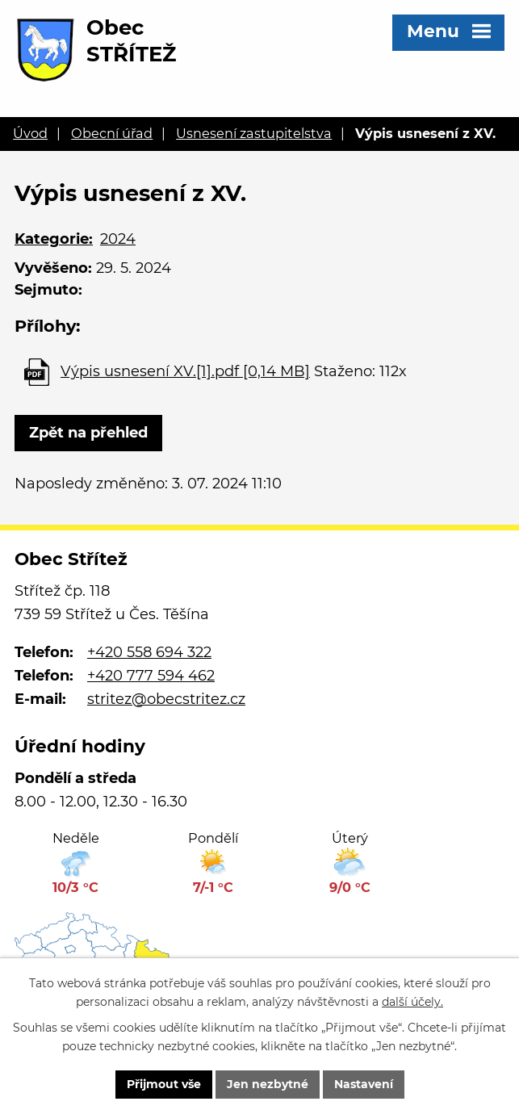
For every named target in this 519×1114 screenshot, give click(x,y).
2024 (118, 239)
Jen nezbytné (267, 1084)
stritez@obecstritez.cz (166, 699)
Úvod (30, 133)
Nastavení (363, 1084)
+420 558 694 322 (149, 652)
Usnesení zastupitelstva (254, 133)
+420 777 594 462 (151, 676)
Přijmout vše (164, 1084)
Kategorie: (54, 239)
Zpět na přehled (88, 433)
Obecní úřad (112, 133)
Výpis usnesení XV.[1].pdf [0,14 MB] (185, 371)
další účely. (412, 1002)
